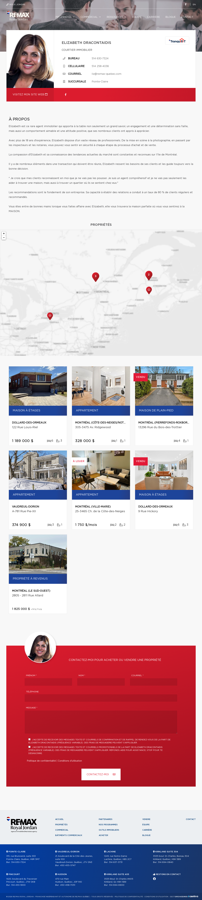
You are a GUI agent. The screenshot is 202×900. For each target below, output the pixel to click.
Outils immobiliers (109, 830)
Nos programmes (108, 825)
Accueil (59, 819)
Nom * (82, 676)
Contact (187, 17)
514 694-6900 (116, 885)
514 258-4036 (100, 66)
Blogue (170, 17)
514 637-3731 (115, 862)
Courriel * (137, 676)
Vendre (146, 819)
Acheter (103, 835)
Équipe (137, 17)
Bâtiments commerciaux (68, 835)
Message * (31, 708)
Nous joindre (17, 5)
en (194, 5)
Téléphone (32, 692)
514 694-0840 (165, 862)
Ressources (115, 17)
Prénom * (31, 676)
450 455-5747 (68, 865)
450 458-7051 (67, 885)
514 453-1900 (18, 885)
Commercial (89, 17)
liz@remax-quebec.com (106, 74)
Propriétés (63, 17)
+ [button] (4, 234)
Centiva (193, 896)
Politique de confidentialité (41, 761)
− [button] (4, 238)
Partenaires (105, 819)
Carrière (153, 17)
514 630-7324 (100, 58)
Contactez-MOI (101, 774)
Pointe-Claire (100, 81)
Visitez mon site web (30, 94)
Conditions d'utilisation (70, 761)
